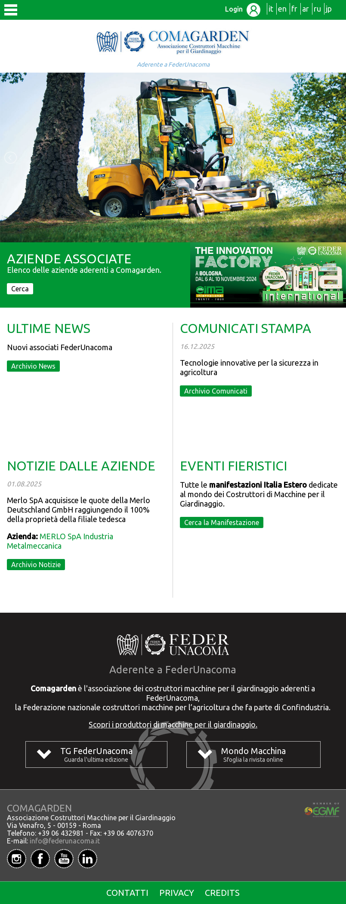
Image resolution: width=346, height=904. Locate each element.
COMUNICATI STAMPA (245, 328)
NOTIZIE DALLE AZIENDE (81, 465)
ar (305, 8)
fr (294, 8)
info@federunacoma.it (65, 841)
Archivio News (33, 366)
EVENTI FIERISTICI (233, 465)
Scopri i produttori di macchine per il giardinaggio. (173, 724)
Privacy (176, 893)
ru (317, 8)
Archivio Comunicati (215, 391)
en (282, 8)
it (271, 8)
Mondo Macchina (253, 751)
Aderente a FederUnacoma (173, 64)
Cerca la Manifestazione (221, 522)
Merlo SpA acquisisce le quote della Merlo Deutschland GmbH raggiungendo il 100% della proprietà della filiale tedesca (78, 509)
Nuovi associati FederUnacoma (59, 347)
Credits (222, 893)
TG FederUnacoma (96, 751)
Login (242, 9)
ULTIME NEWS (48, 328)
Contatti (127, 893)
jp (329, 8)
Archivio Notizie (36, 564)
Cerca (20, 289)
